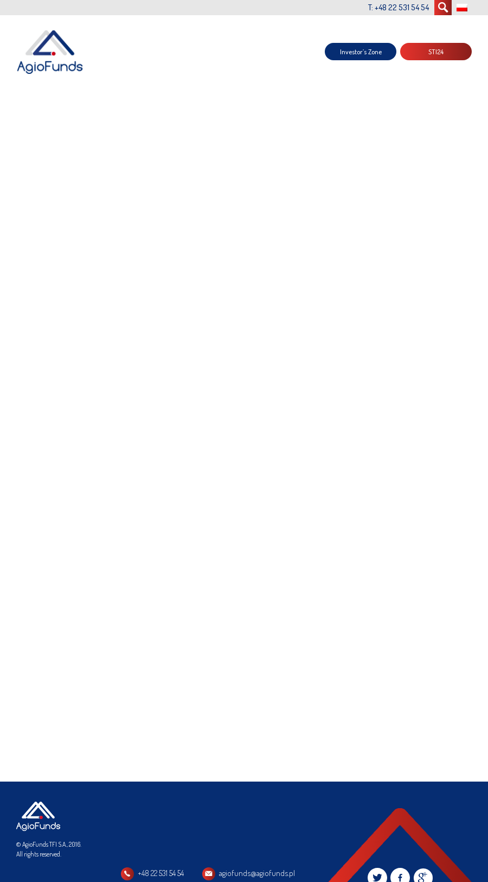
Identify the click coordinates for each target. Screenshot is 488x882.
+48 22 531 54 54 (161, 873)
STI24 (436, 51)
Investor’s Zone (361, 51)
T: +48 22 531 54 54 (398, 7)
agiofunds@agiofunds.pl (257, 873)
